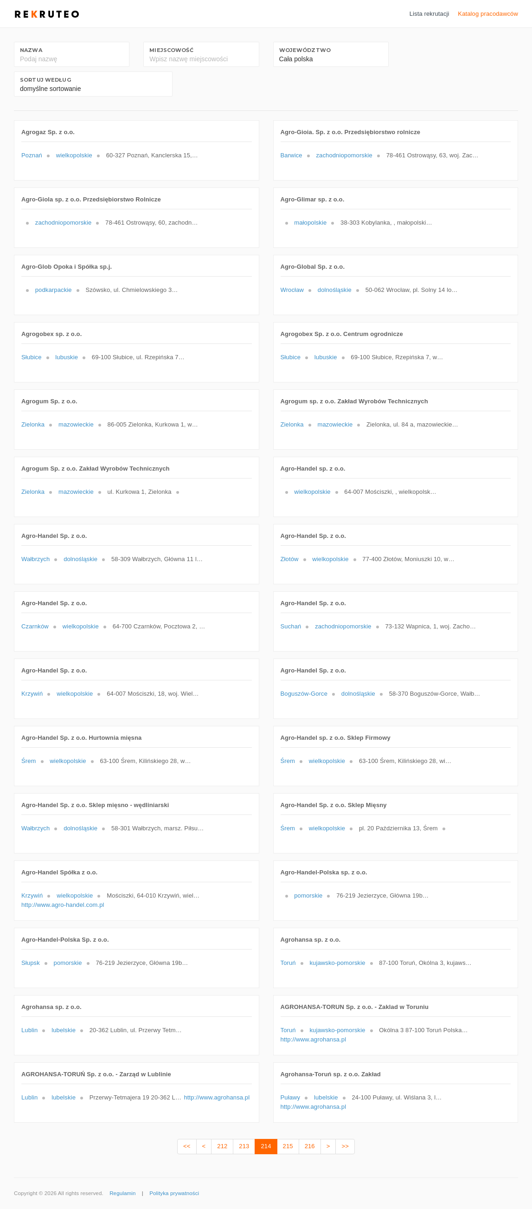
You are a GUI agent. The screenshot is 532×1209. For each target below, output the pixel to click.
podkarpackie (53, 289)
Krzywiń (32, 693)
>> (344, 1146)
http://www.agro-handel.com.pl (62, 904)
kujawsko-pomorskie (337, 962)
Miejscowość (171, 50)
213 (244, 1146)
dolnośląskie (335, 289)
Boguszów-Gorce (304, 693)
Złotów (290, 559)
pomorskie (308, 895)
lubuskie (66, 357)
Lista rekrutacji (429, 13)
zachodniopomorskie (344, 155)
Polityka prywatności (174, 1193)
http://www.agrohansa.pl (313, 1039)
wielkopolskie (74, 155)
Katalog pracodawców (488, 13)
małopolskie (310, 222)
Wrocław (292, 289)
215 (288, 1146)
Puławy (291, 1097)
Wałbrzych (35, 559)
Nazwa (31, 50)
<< (186, 1146)
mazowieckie (76, 424)
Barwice (291, 155)
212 (222, 1146)
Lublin (29, 1030)
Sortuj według (45, 80)
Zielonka (33, 424)
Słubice (31, 357)
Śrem (28, 760)
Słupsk (30, 962)
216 (310, 1146)
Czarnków (35, 626)
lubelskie (63, 1030)
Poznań (31, 155)
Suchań (291, 626)
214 (266, 1146)
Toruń (288, 962)
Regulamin (122, 1193)
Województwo (305, 50)
